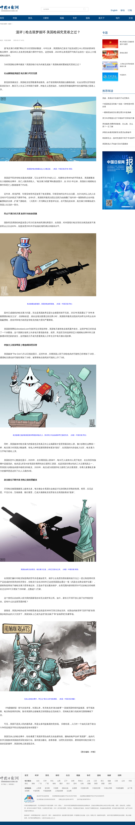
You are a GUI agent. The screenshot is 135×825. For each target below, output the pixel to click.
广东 (40, 783)
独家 (9, 24)
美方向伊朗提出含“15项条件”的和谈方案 (118, 118)
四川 (68, 783)
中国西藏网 (120, 788)
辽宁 (65, 781)
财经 (57, 775)
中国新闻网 (47, 791)
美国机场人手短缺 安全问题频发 (115, 144)
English (114, 10)
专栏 (75, 18)
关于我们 (4, 784)
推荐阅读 (107, 90)
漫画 (88, 18)
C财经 (46, 18)
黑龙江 (80, 781)
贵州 (75, 783)
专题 (105, 32)
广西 (47, 783)
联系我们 (11, 784)
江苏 (95, 781)
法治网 (69, 791)
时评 (37, 775)
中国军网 (36, 791)
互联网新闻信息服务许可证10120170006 (64, 796)
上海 (88, 781)
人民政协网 (59, 791)
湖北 (26, 783)
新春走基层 (124, 53)
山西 (58, 781)
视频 (62, 18)
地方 (118, 18)
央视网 (74, 788)
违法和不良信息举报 (43, 796)
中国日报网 (3, 24)
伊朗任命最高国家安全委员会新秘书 (116, 132)
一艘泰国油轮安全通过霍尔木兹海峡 (116, 112)
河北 (51, 781)
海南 (54, 783)
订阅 (130, 10)
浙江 (102, 781)
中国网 (55, 788)
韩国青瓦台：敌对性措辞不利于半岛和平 (118, 138)
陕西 (96, 783)
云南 (82, 783)
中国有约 (123, 75)
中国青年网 (85, 788)
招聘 (119, 775)
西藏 (89, 783)
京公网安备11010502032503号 (46, 799)
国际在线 (65, 788)
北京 (37, 781)
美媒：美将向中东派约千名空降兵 (115, 98)
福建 (109, 781)
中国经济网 (96, 788)
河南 (130, 781)
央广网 (129, 788)
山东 (123, 781)
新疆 (103, 783)
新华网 (47, 788)
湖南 (33, 783)
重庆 (61, 783)
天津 (44, 781)
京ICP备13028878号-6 (83, 799)
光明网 (27, 791)
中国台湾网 (108, 788)
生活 (68, 775)
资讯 (30, 18)
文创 (131, 18)
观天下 (102, 18)
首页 (2, 18)
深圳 (109, 783)
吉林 (72, 781)
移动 (123, 10)
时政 (15, 18)
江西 (116, 781)
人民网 (38, 788)
